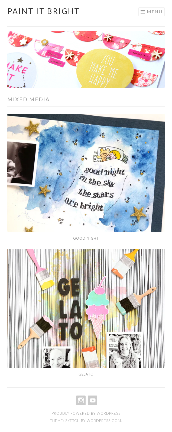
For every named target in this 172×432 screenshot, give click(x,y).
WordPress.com (104, 420)
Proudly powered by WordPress (86, 413)
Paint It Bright (43, 11)
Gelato (86, 374)
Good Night (86, 238)
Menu (155, 11)
